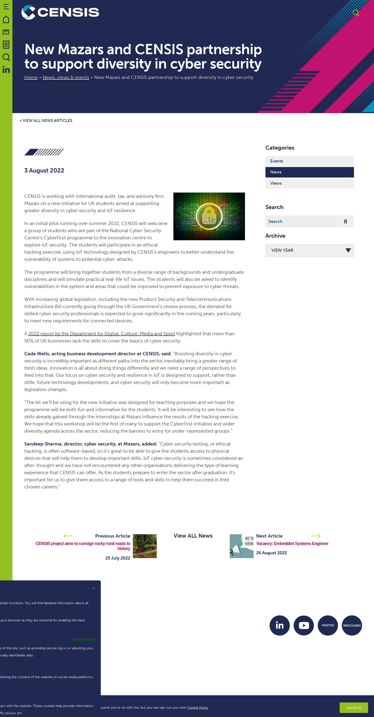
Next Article (269, 536)
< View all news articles (46, 120)
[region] (187, 706)
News (275, 172)
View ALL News (193, 535)
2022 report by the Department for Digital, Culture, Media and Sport (101, 333)
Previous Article (112, 536)
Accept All (354, 708)
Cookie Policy (197, 708)
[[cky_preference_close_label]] (94, 588)
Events (276, 161)
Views (276, 183)
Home (31, 77)
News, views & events (66, 77)
